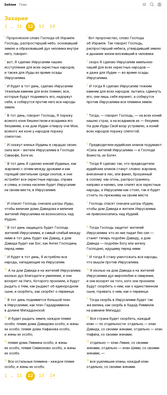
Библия (10, 4)
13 (41, 26)
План (23, 4)
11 (19, 26)
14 (52, 26)
